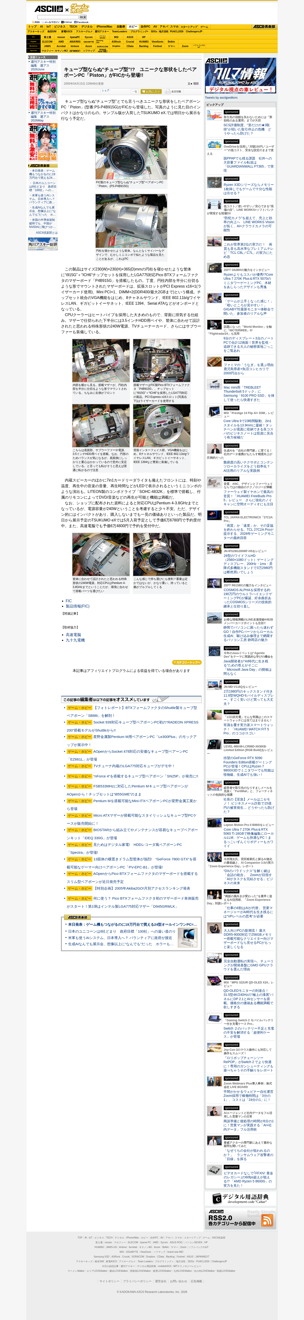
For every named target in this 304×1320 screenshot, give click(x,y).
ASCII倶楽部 (264, 26)
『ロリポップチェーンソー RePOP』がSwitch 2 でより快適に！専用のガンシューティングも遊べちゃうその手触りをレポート (248, 1064)
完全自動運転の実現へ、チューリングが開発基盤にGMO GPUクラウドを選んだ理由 (248, 965)
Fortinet (157, 46)
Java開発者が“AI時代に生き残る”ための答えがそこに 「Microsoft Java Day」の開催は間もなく (247, 667)
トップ (32, 26)
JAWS (47, 46)
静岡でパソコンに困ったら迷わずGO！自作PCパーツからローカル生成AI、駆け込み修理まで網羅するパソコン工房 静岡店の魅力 (248, 634)
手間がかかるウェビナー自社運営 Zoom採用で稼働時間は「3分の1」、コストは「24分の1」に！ (250, 1096)
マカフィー (47, 50)
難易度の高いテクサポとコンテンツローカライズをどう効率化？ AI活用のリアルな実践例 (248, 466)
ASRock (116, 41)
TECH (73, 26)
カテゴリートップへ (187, 662)
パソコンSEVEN (102, 37)
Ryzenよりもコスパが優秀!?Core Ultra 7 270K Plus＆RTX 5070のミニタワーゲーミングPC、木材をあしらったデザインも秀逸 (248, 281)
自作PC (145, 26)
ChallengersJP (194, 31)
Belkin (171, 41)
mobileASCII (164, 1266)
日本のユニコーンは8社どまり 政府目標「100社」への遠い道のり (122, 931)
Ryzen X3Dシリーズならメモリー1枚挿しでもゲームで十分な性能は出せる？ (248, 189)
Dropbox (116, 46)
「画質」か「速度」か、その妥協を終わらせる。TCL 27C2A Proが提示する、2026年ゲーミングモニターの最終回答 (248, 532)
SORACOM (138, 1256)
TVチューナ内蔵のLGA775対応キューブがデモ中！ (134, 766)
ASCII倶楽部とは (47, 232)
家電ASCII (66, 31)
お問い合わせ (178, 1281)
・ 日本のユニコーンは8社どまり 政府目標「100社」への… (43, 186)
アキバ (164, 26)
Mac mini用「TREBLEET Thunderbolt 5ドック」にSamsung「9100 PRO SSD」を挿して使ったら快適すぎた (248, 393)
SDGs (154, 31)
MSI (116, 37)
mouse (61, 37)
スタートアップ (188, 26)
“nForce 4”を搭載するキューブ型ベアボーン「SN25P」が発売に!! (145, 776)
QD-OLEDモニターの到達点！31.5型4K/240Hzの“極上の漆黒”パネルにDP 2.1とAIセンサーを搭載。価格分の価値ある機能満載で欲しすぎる (248, 999)
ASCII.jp (48, 9)
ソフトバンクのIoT (199, 46)
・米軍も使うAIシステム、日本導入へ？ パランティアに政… (42, 199)
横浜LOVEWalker (118, 1271)
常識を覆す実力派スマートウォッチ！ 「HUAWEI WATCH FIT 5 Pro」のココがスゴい (248, 729)
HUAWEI (144, 41)
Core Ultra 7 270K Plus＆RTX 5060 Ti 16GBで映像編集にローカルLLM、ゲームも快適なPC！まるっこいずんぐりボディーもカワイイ (248, 838)
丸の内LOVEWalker (204, 1271)
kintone (75, 46)
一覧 (134, 91)
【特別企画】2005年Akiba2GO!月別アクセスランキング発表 (141, 888)
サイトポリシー (109, 1281)
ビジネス (60, 26)
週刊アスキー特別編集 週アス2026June (43, 65)
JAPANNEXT (75, 51)
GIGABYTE (89, 42)
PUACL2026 (177, 31)
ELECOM (47, 41)
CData (130, 46)
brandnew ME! (103, 51)
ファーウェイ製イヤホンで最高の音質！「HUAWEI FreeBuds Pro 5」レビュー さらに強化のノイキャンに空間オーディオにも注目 (248, 498)
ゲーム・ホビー (80, 9)
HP (144, 37)
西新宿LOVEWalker (140, 1271)
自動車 (121, 26)
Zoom (185, 46)
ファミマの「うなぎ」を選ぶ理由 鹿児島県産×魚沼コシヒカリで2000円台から (250, 369)
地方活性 (163, 31)
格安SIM (52, 31)
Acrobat (61, 46)
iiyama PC (145, 1242)
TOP (80, 1237)
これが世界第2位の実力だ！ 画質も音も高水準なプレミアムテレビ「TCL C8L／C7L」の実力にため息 (248, 250)
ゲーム (204, 26)
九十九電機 (75, 640)
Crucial (130, 41)
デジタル (87, 26)
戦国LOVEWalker (226, 1271)
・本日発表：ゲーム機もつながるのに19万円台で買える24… (42, 174)
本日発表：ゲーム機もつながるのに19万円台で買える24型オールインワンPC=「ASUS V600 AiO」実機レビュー (158, 924)
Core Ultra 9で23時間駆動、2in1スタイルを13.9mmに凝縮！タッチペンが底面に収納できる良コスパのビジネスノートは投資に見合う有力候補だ (248, 429)
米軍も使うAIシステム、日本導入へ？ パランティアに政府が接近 (120, 938)
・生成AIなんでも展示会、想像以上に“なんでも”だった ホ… (42, 211)
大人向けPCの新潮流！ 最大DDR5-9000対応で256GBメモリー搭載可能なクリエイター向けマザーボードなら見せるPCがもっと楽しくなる (248, 939)
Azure (89, 46)
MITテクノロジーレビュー (187, 1266)
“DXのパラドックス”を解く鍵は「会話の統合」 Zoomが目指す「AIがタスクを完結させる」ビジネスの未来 (248, 877)
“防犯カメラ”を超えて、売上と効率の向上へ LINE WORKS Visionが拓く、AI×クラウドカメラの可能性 (248, 224)
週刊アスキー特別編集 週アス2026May (43, 116)
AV (155, 26)
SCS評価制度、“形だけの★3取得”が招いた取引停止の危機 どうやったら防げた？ (247, 129)
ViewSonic (158, 41)
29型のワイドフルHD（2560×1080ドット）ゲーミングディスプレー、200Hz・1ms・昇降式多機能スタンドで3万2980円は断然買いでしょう (248, 564)
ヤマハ (171, 46)
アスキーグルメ (84, 31)
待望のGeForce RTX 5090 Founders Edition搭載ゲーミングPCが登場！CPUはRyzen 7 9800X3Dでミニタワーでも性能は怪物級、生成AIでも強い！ (248, 766)
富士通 (47, 37)
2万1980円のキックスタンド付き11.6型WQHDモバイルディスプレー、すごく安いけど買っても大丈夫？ (248, 697)
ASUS (130, 37)
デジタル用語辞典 (146, 1266)
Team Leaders (145, 1261)
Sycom (89, 37)
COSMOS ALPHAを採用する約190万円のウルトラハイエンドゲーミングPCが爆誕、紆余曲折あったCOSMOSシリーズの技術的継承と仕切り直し (247, 598)
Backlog (143, 46)
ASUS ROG (75, 41)
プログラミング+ (139, 31)
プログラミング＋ (164, 1261)
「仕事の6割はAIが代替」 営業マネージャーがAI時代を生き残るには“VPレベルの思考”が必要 (248, 912)
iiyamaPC (75, 37)
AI (41, 26)
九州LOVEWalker (183, 1271)
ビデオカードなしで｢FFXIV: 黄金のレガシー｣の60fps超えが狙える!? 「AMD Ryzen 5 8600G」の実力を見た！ (248, 1179)
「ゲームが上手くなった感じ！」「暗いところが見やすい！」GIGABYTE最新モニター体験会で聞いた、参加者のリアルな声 (248, 307)
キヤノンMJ (61, 50)
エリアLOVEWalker (97, 1271)
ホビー (133, 26)
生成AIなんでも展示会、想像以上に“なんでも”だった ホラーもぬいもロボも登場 (133, 944)
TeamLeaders (119, 31)
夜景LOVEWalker (162, 1271)
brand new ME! (175, 1252)
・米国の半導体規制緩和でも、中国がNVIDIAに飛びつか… (42, 223)
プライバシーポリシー (137, 1281)
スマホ (174, 26)
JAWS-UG (111, 1247)
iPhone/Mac (105, 26)
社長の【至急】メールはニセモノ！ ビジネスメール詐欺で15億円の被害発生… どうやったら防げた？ (248, 805)
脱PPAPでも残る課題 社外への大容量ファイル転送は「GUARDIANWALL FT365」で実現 (248, 164)
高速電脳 (73, 635)
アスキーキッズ (36, 31)
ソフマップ (89, 50)
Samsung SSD (101, 1256)
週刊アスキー (102, 31)
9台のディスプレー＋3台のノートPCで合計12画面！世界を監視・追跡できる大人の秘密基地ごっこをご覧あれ (248, 344)
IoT (49, 26)
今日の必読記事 (110, 1266)
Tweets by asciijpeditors (221, 97)
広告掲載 (196, 1281)
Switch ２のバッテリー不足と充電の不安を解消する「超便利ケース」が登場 (248, 1032)
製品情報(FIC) (78, 606)
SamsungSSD (99, 41)
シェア (105, 90)
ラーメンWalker (76, 1271)
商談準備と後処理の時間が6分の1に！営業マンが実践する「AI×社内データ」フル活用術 (248, 1125)
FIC (69, 601)
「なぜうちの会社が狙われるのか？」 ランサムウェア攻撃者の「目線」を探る (248, 1155)
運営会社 (160, 1281)
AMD (61, 41)
